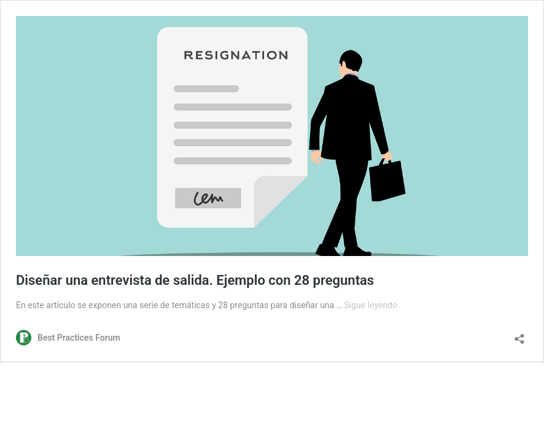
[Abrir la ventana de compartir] (519, 334)
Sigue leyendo (371, 305)
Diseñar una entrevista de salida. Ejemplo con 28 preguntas (195, 280)
